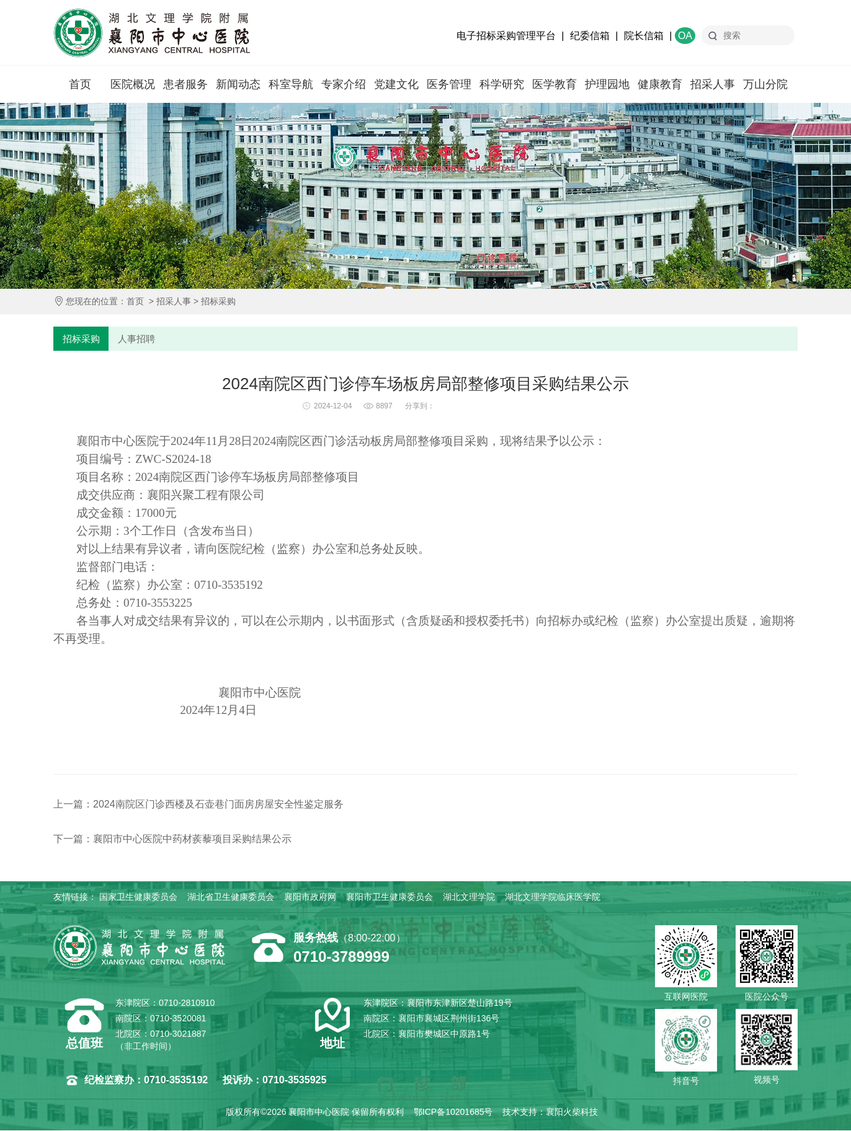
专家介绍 (343, 84)
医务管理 (449, 84)
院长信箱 (644, 35)
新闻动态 (238, 84)
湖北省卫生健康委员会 (230, 897)
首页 (80, 84)
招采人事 (712, 84)
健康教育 (660, 84)
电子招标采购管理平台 (506, 35)
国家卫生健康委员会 (138, 897)
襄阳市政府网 (310, 897)
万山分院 (765, 84)
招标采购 (218, 301)
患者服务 (185, 84)
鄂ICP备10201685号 (453, 1112)
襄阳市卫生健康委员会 (389, 897)
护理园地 (607, 84)
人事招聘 (137, 338)
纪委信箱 (590, 35)
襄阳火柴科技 (572, 1112)
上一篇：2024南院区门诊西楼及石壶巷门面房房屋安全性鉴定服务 (198, 804)
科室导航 (291, 84)
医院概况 (132, 84)
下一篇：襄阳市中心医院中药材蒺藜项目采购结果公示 (172, 839)
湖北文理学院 (469, 897)
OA (685, 35)
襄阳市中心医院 (151, 33)
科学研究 (501, 84)
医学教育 (554, 84)
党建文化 (396, 84)
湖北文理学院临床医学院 (552, 897)
